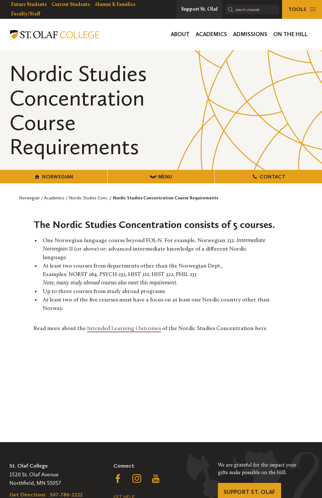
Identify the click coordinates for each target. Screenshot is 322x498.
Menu (161, 177)
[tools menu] (302, 9)
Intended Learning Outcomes (124, 329)
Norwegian (53, 177)
